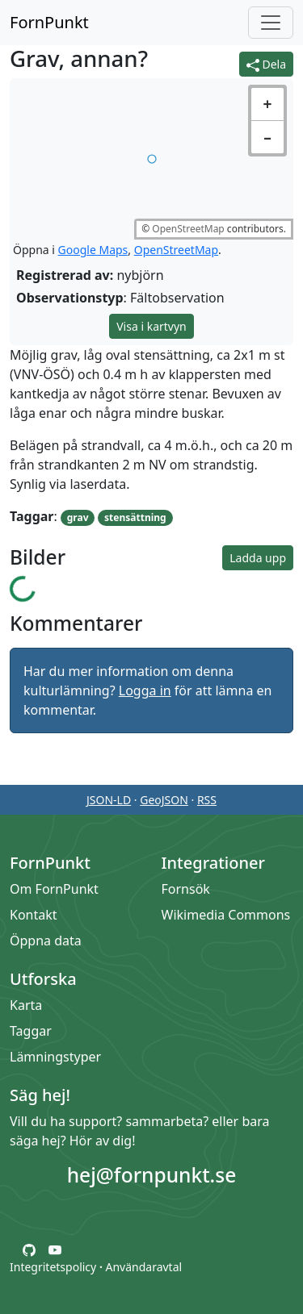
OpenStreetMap (188, 229)
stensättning (135, 517)
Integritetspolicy (53, 1266)
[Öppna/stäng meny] (270, 22)
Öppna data (46, 940)
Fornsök (186, 889)
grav (78, 517)
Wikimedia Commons (226, 915)
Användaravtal (143, 1266)
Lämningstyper (55, 1057)
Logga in (145, 690)
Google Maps (93, 249)
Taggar (31, 1031)
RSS (207, 799)
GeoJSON (164, 799)
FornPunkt (49, 22)
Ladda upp (257, 557)
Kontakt (33, 915)
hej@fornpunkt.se (152, 1175)
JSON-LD (108, 799)
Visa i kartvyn (151, 326)
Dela (266, 64)
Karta (26, 1005)
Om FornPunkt (54, 889)
